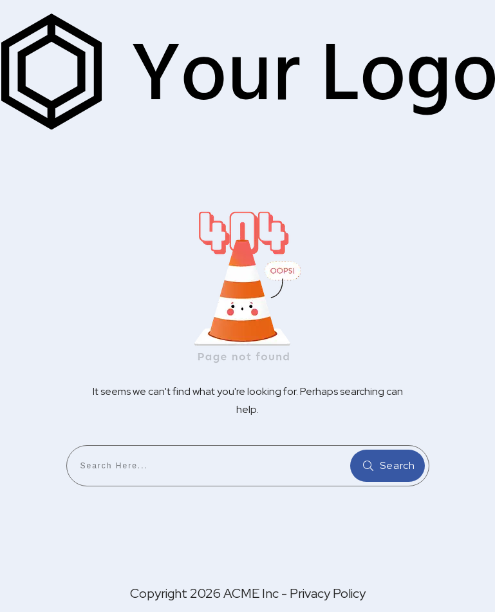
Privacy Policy (328, 593)
